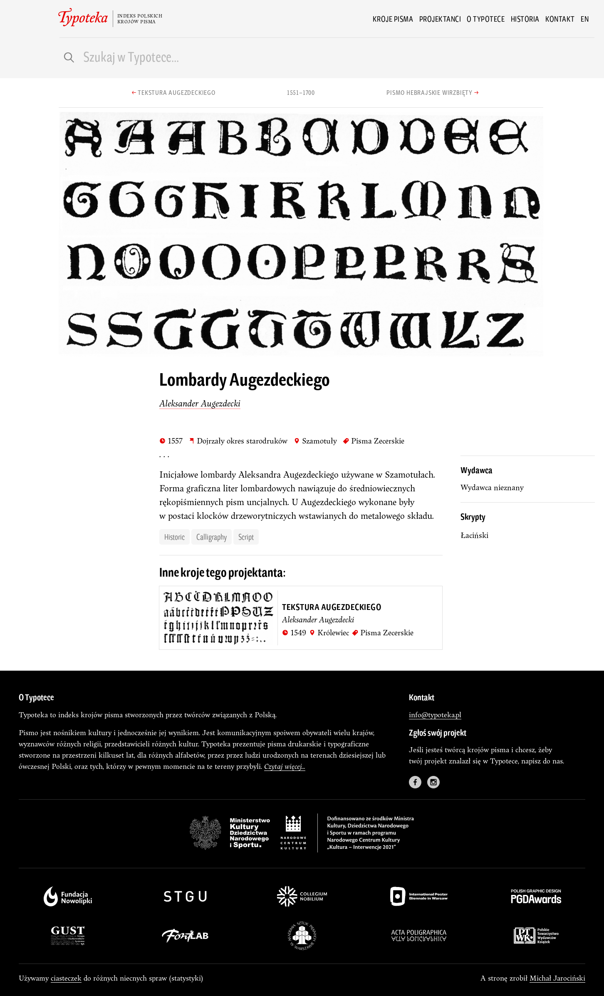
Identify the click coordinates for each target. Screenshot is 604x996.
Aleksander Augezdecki (199, 403)
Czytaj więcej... (284, 766)
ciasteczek (66, 978)
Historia (525, 19)
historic (174, 537)
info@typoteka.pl (435, 714)
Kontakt (560, 19)
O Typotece (486, 19)
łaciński (474, 535)
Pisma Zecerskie (373, 441)
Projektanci (440, 19)
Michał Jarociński (557, 978)
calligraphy (211, 537)
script (246, 537)
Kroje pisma (393, 19)
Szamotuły (315, 441)
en (585, 19)
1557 (171, 441)
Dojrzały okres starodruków (237, 441)
